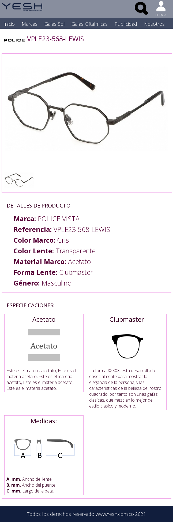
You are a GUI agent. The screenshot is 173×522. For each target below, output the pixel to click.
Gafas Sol (54, 24)
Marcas (29, 24)
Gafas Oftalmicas (90, 24)
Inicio (9, 24)
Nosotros (154, 24)
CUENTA (161, 15)
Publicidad (126, 24)
